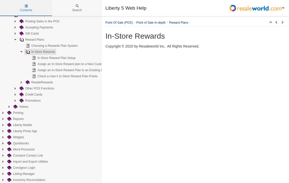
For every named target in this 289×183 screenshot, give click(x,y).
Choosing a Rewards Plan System (51, 46)
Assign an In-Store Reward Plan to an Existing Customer (72, 70)
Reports (15, 119)
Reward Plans (31, 40)
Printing (14, 113)
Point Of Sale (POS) (119, 22)
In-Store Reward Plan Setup (53, 58)
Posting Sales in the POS (39, 21)
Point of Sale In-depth (151, 22)
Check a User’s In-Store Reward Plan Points (64, 76)
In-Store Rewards (40, 52)
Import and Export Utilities (27, 162)
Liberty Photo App (21, 131)
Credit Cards (30, 95)
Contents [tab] (26, 8)
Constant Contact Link (24, 155)
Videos (20, 107)
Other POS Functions (36, 88)
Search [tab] (77, 8)
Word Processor (20, 149)
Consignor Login (20, 168)
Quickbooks (17, 143)
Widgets (15, 137)
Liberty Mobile (19, 125)
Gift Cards (29, 33)
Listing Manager (20, 174)
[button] (271, 22)
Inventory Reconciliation (25, 180)
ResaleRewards (39, 82)
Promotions (30, 101)
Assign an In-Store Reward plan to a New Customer (69, 64)
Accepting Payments (36, 27)
